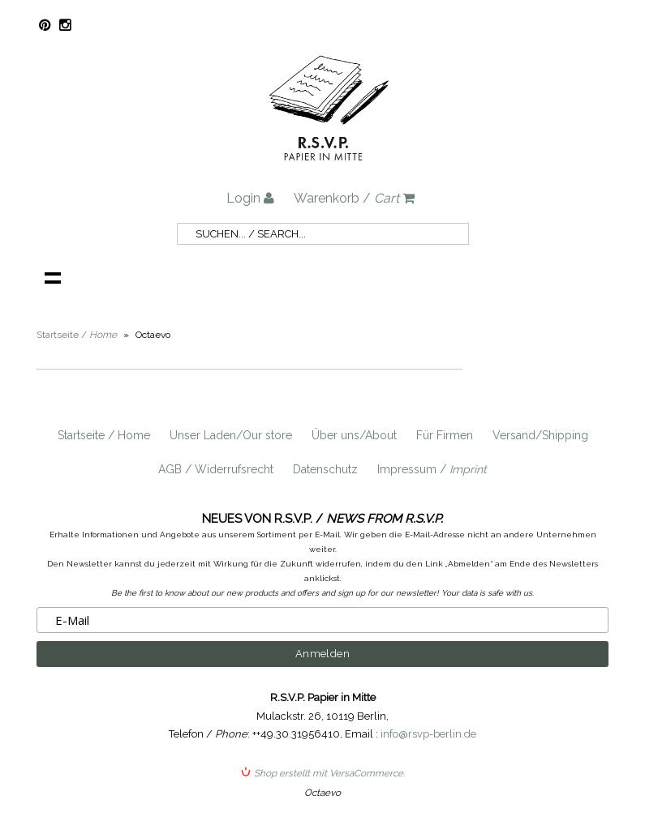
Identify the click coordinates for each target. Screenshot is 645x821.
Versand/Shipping (540, 435)
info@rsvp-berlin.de (428, 734)
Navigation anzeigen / (53, 277)
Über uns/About (354, 435)
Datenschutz (325, 469)
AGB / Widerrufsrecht (215, 469)
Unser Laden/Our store (231, 435)
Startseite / (77, 334)
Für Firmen (444, 435)
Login (250, 198)
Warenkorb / (354, 198)
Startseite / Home (104, 435)
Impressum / (432, 469)
